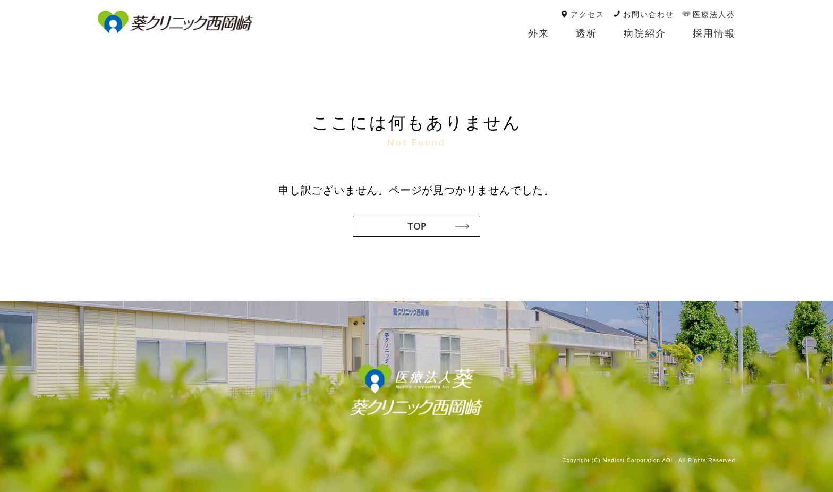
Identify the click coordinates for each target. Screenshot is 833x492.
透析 (586, 33)
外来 (538, 33)
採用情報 (714, 33)
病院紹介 (645, 33)
